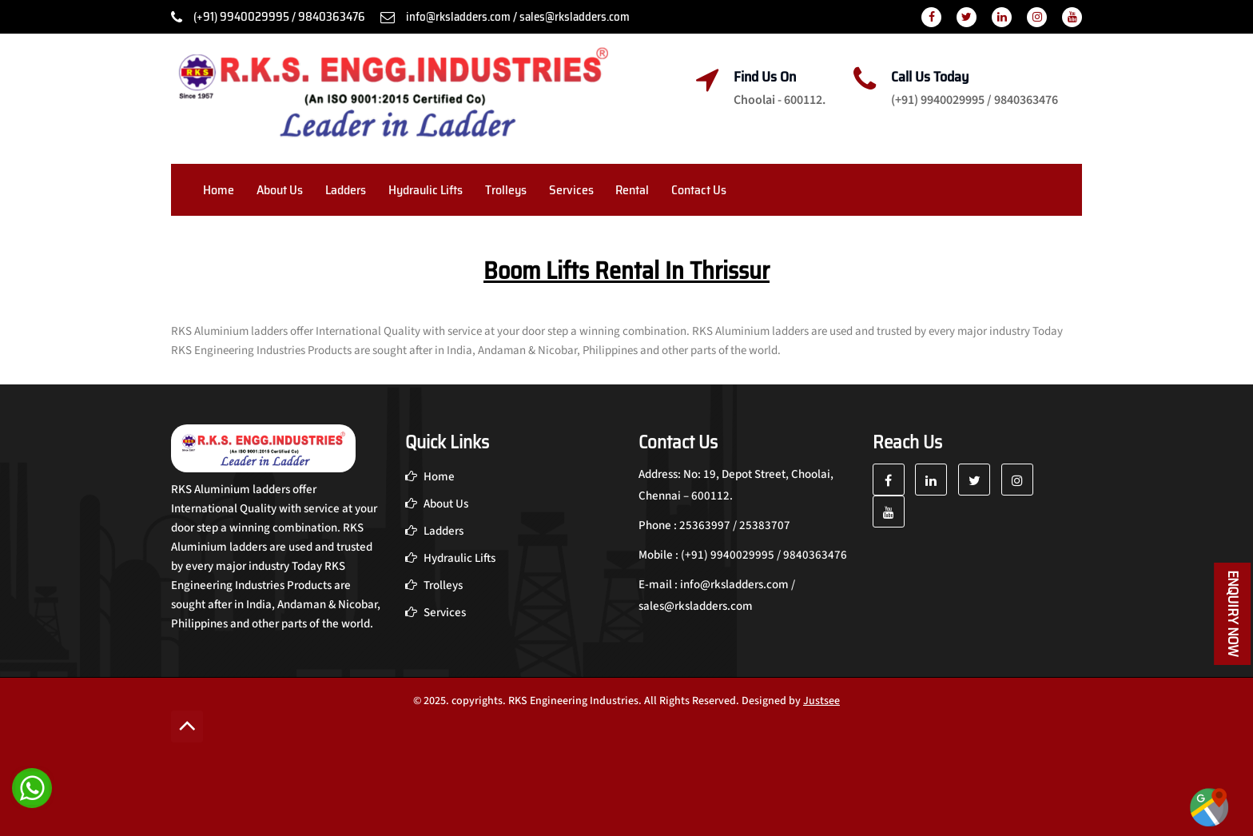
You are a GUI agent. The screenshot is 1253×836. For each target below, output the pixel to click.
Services (571, 190)
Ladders (345, 190)
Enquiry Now (1233, 614)
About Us (280, 190)
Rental (632, 190)
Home (218, 190)
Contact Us (698, 190)
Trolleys (506, 190)
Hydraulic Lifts (425, 190)
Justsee (821, 701)
